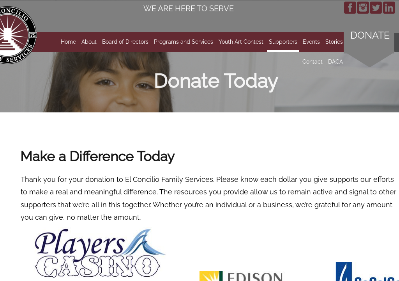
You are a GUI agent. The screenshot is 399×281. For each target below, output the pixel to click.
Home (68, 42)
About (89, 42)
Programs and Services (183, 42)
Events (311, 42)
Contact (312, 62)
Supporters (283, 42)
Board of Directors (125, 42)
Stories (334, 42)
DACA (335, 62)
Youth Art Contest (241, 42)
